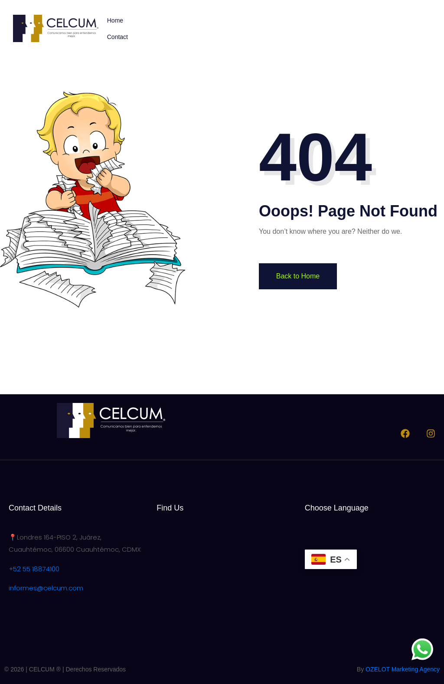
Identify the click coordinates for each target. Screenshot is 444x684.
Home (115, 20)
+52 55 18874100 (34, 568)
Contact (117, 36)
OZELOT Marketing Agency (403, 669)
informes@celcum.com (46, 587)
